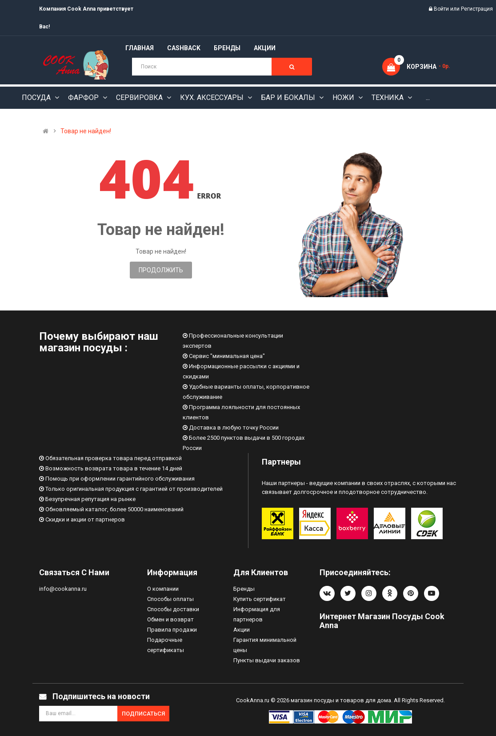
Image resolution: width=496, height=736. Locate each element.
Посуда (37, 97)
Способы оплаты (170, 599)
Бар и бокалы (289, 97)
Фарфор (84, 97)
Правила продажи (172, 629)
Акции (241, 629)
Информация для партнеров (256, 614)
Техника (388, 97)
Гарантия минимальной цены (264, 645)
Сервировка (140, 97)
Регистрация (477, 9)
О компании (163, 588)
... (428, 97)
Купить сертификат (259, 599)
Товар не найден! (85, 131)
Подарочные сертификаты (165, 645)
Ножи (344, 97)
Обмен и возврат (170, 619)
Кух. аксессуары (212, 97)
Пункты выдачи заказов (266, 660)
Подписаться (143, 713)
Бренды (244, 588)
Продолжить (161, 270)
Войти (442, 9)
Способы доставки (173, 609)
